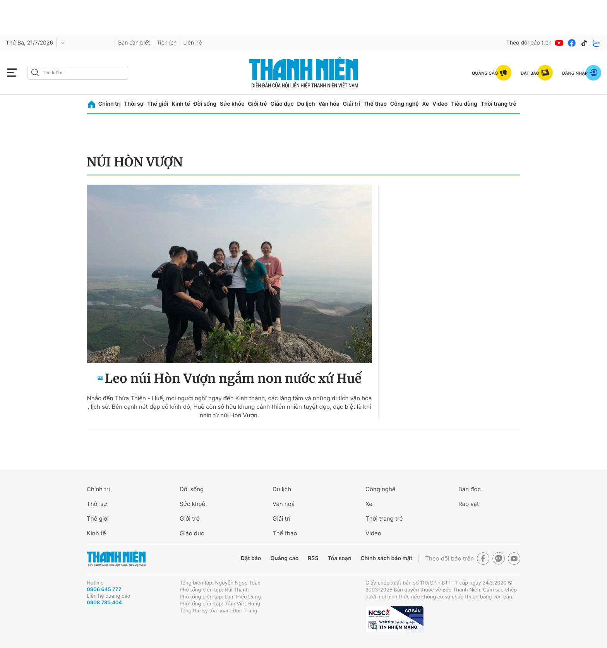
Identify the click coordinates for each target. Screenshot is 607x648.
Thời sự (134, 104)
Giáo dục (281, 104)
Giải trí (351, 104)
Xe (425, 104)
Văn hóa (329, 104)
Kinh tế (180, 104)
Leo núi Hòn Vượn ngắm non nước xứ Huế (233, 378)
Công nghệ (404, 104)
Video (440, 104)
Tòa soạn (340, 558)
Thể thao (375, 104)
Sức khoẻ (192, 503)
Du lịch (306, 104)
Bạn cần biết (134, 42)
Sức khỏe (232, 104)
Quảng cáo (284, 558)
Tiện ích (166, 42)
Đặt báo (251, 558)
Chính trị (109, 104)
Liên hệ (192, 42)
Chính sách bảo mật (386, 558)
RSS (313, 558)
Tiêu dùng (464, 104)
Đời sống (205, 104)
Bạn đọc (469, 489)
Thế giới (157, 104)
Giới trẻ (257, 104)
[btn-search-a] (35, 72)
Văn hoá (284, 503)
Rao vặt (468, 503)
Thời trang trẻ (498, 104)
